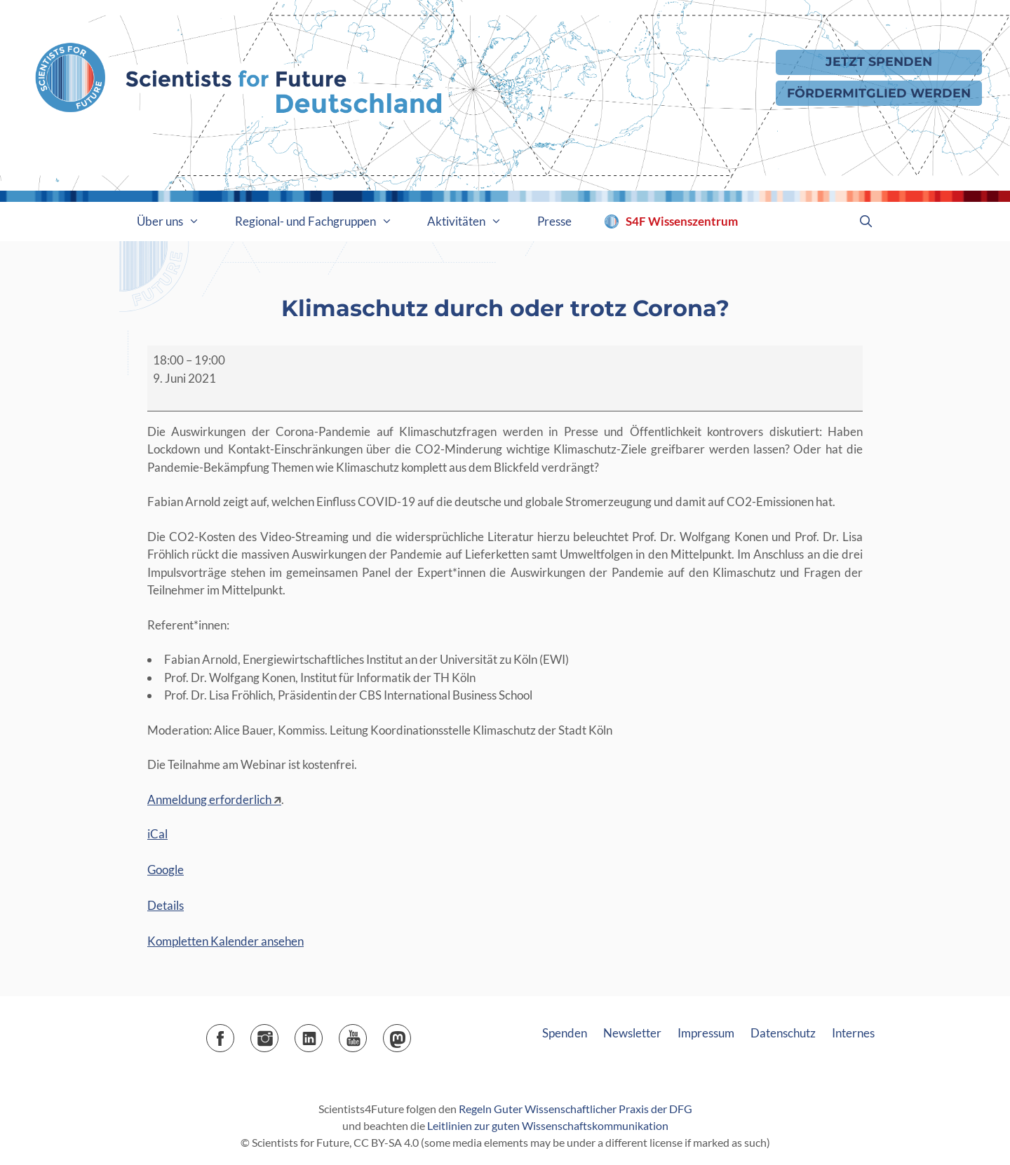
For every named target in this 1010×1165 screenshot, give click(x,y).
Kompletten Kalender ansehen (225, 941)
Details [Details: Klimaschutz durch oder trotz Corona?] (165, 905)
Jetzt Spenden (879, 61)
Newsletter (632, 1033)
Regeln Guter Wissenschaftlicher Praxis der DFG (575, 1108)
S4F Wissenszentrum (682, 221)
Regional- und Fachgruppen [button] (322, 221)
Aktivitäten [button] (473, 221)
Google (165, 869)
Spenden (564, 1033)
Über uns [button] (177, 221)
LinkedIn (322, 1033)
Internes (853, 1033)
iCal (157, 833)
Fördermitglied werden (879, 93)
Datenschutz (783, 1033)
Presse (554, 221)
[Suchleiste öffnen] (865, 221)
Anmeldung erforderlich (209, 799)
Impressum (706, 1033)
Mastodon (410, 1033)
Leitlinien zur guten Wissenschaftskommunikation (547, 1125)
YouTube (366, 1033)
